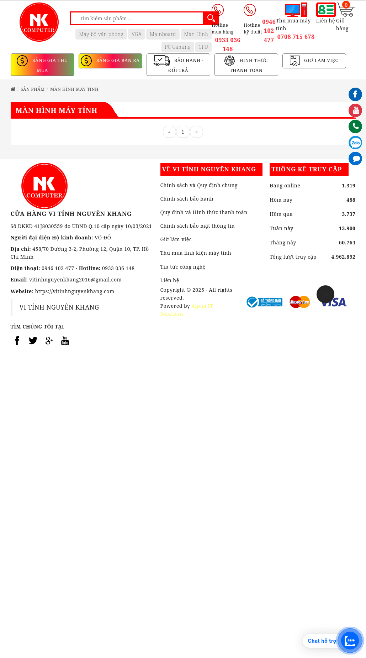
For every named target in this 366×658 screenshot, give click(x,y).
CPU (203, 46)
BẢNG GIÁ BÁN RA (117, 60)
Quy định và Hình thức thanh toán (204, 212)
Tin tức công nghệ (183, 266)
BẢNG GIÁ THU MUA (49, 65)
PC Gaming (178, 46)
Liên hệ (169, 280)
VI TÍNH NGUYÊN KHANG (59, 307)
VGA (137, 34)
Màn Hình (196, 34)
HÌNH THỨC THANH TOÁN (249, 65)
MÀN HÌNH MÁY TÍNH (74, 89)
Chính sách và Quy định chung (199, 185)
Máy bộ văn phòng (101, 34)
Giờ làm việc (176, 239)
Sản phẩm (33, 89)
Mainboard (163, 34)
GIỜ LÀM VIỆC (320, 60)
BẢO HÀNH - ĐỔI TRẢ (185, 65)
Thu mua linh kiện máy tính (196, 252)
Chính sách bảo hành (187, 198)
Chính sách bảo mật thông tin (197, 225)
